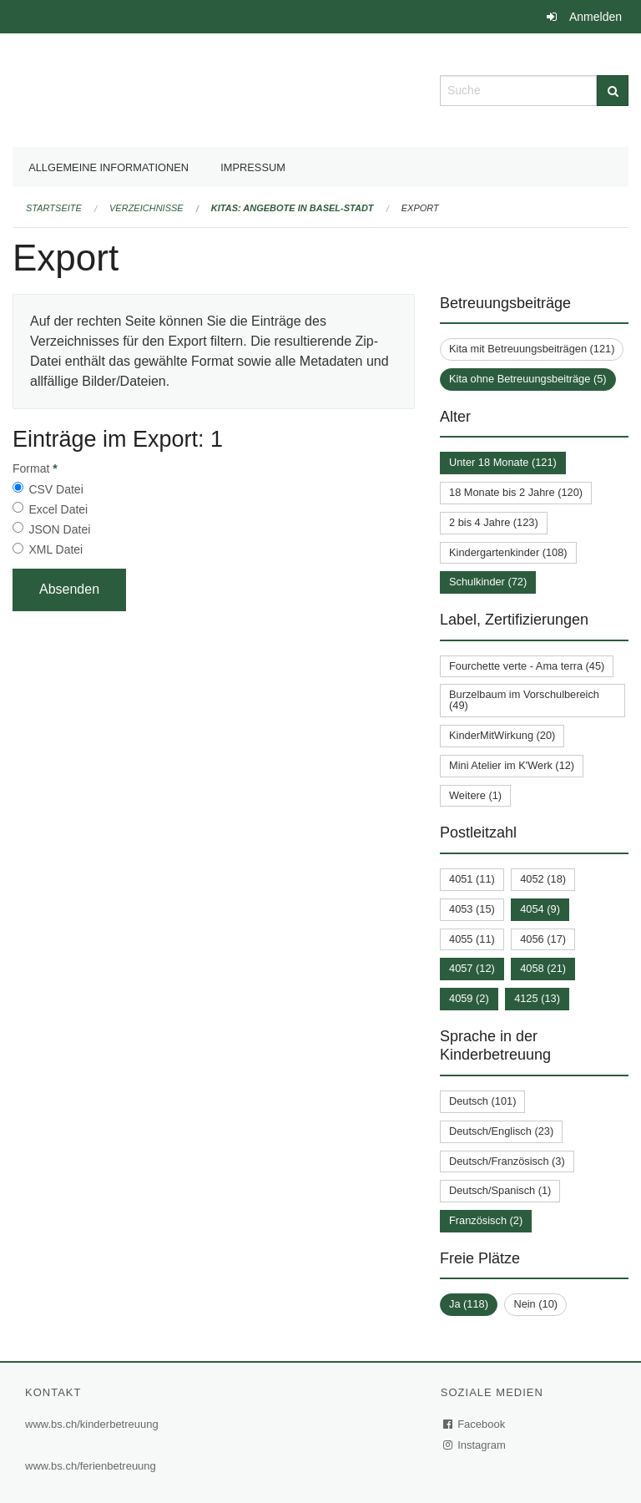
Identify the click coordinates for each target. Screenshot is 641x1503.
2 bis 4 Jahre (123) (493, 522)
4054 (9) (540, 909)
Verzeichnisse (146, 208)
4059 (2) (469, 998)
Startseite (54, 208)
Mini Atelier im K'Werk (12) (511, 765)
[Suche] (612, 90)
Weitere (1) (475, 795)
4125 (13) (537, 998)
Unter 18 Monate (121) (503, 462)
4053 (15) (472, 909)
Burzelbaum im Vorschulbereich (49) (524, 699)
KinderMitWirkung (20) (502, 735)
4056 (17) (543, 939)
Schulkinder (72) (488, 581)
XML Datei (55, 549)
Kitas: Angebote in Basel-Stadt (292, 208)
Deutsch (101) (482, 1101)
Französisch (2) (485, 1220)
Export (420, 208)
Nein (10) (535, 1304)
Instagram (475, 1445)
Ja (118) (468, 1304)
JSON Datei (59, 529)
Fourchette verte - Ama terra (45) (526, 666)
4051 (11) (472, 879)
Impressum (252, 167)
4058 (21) (543, 968)
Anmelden (595, 16)
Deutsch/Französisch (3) (507, 1161)
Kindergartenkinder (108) (508, 552)
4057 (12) (472, 968)
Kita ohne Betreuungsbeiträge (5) (528, 378)
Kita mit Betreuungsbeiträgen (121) (531, 348)
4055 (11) (472, 939)
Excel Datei (58, 509)
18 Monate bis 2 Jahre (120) (516, 492)
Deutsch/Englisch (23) (501, 1131)
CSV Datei (55, 489)
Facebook (475, 1424)
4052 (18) (543, 879)
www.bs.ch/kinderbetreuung (92, 1424)
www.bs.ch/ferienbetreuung (90, 1466)
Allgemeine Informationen (108, 167)
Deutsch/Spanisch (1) (500, 1190)
